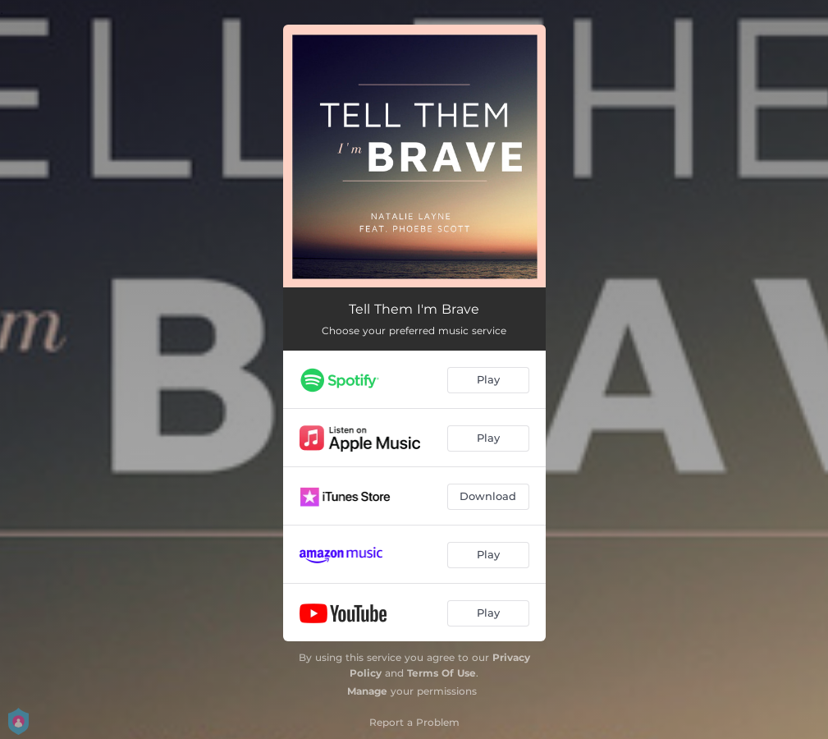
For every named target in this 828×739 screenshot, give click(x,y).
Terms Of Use (441, 673)
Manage (367, 691)
